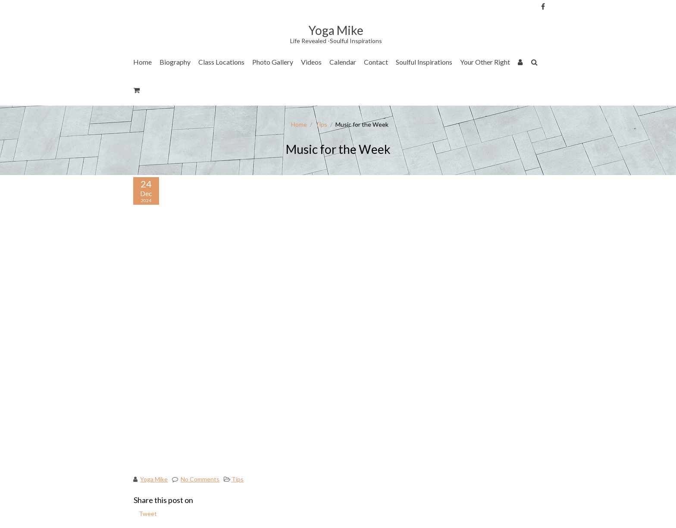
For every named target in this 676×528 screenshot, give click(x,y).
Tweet (148, 513)
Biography (175, 62)
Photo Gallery (272, 62)
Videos (311, 62)
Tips (321, 124)
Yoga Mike (154, 479)
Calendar (342, 62)
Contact (376, 62)
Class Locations (221, 62)
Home (142, 62)
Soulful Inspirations (424, 62)
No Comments (200, 479)
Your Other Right (485, 62)
